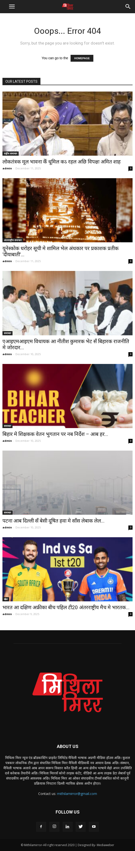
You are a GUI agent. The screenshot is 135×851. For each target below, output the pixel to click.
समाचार (7, 333)
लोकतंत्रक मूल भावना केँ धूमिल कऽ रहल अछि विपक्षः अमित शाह (61, 162)
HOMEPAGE (82, 58)
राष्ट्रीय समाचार (10, 153)
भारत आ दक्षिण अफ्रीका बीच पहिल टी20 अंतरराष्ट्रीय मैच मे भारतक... (66, 607)
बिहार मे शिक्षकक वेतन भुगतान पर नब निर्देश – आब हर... (55, 434)
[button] (128, 6)
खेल (6, 599)
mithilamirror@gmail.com (77, 793)
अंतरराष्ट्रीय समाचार (13, 240)
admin (7, 168)
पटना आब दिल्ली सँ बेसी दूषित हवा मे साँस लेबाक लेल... (53, 521)
